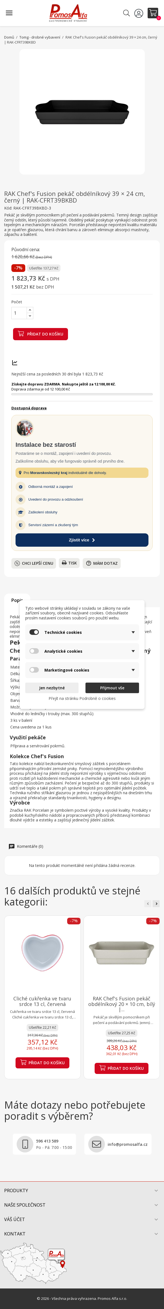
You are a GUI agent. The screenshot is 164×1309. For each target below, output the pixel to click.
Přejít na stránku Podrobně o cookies (82, 698)
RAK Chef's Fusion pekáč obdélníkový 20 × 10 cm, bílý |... (121, 1004)
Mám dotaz (102, 563)
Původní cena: (25, 249)
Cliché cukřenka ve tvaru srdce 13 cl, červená (42, 1001)
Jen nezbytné (52, 687)
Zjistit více (82, 540)
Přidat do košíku (40, 334)
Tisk (69, 563)
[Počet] (19, 313)
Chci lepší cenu (33, 563)
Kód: (8, 208)
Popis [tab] (17, 600)
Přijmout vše (112, 687)
